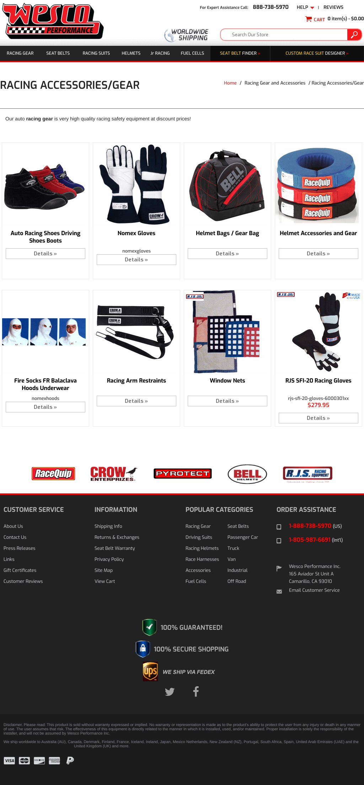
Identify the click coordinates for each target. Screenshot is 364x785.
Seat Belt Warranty (115, 549)
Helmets (131, 53)
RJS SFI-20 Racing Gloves (318, 381)
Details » (45, 253)
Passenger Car (243, 538)
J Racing (160, 53)
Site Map (104, 571)
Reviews (333, 8)
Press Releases (20, 549)
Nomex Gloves (136, 233)
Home (230, 83)
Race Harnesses (202, 560)
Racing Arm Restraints (136, 381)
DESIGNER (317, 53)
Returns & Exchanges (117, 538)
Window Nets (227, 381)
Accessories (198, 571)
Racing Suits (96, 53)
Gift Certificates (20, 571)
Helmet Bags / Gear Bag (227, 233)
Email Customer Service (314, 591)
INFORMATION (116, 509)
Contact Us (15, 538)
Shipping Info (108, 527)
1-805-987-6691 (316, 540)
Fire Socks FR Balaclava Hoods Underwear (45, 384)
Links (9, 560)
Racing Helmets (202, 549)
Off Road (237, 582)
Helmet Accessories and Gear (318, 233)
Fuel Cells (192, 53)
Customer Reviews (23, 582)
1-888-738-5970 (315, 526)
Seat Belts (58, 53)
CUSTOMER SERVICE (34, 509)
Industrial (237, 571)
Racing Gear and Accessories (275, 83)
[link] (342, 766)
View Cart (105, 582)
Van (232, 560)
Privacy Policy (109, 560)
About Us (13, 527)
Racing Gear (20, 53)
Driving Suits (199, 538)
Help (306, 8)
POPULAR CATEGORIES (219, 509)
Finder (240, 53)
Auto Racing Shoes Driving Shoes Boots (45, 237)
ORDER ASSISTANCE (306, 509)
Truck (233, 549)
